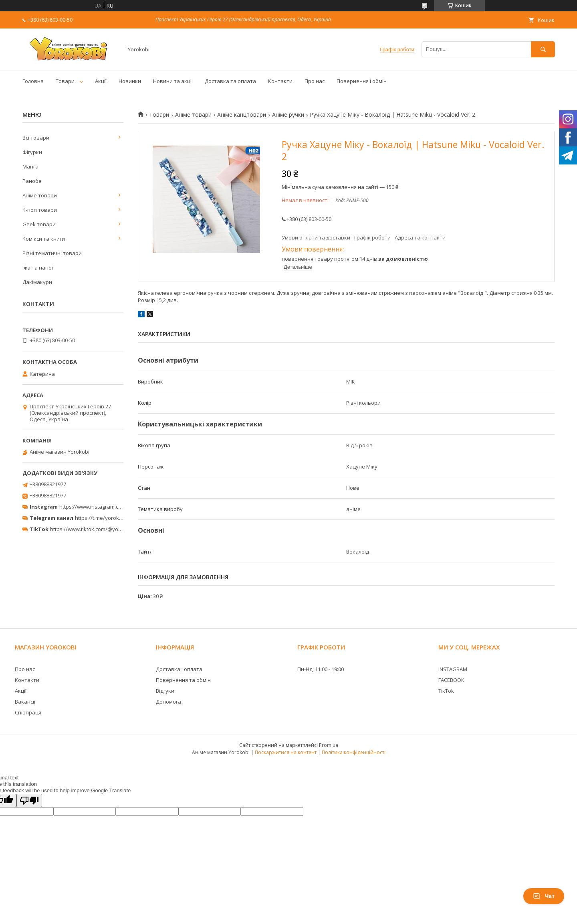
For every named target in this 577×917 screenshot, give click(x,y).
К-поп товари (39, 209)
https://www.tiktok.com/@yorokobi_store (99, 529)
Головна (33, 81)
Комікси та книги (43, 238)
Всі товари (35, 137)
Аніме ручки (288, 115)
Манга (30, 166)
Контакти (280, 81)
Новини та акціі (173, 81)
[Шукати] (543, 49)
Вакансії (25, 701)
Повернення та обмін (183, 680)
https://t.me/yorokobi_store (108, 517)
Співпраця (28, 712)
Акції (101, 81)
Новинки (130, 81)
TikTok (446, 690)
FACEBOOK (451, 680)
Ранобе (32, 181)
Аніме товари (193, 115)
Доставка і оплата (179, 669)
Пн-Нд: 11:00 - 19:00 (320, 669)
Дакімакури (37, 282)
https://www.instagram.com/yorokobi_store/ (113, 506)
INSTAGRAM (452, 669)
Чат (544, 896)
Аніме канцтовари (241, 115)
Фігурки (32, 152)
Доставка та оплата (230, 81)
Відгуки (165, 690)
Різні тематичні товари (52, 253)
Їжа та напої (37, 267)
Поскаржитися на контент (286, 752)
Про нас (315, 81)
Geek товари (39, 224)
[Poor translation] (29, 800)
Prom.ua (328, 745)
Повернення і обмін (362, 81)
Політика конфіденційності (353, 752)
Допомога (168, 701)
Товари (65, 81)
